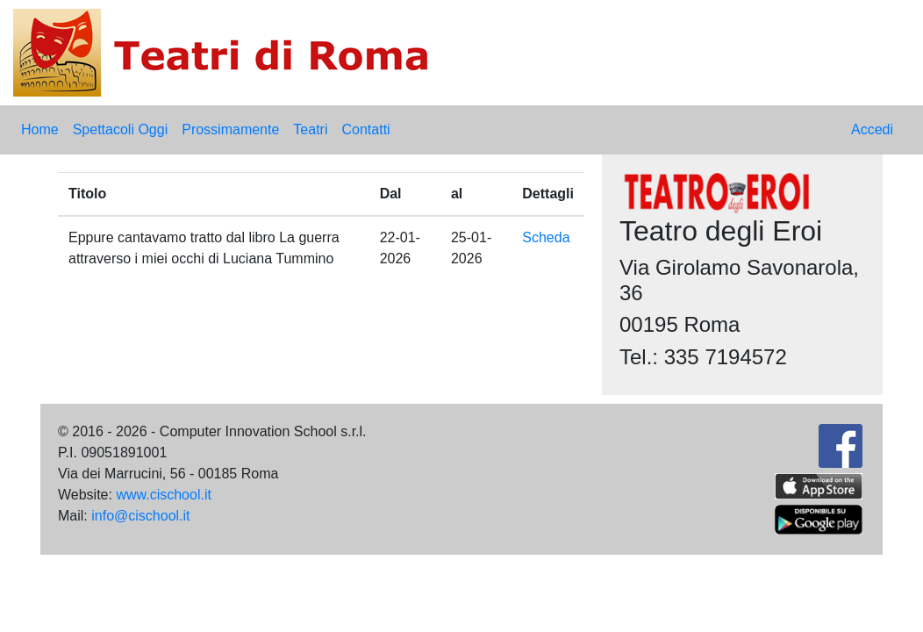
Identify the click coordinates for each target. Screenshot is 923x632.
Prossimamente (230, 129)
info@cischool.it (140, 515)
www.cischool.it (163, 494)
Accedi (872, 129)
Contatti (365, 129)
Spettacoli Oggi (120, 129)
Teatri (310, 129)
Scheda (545, 237)
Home (40, 129)
